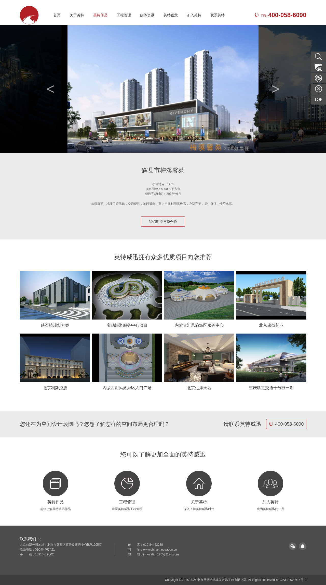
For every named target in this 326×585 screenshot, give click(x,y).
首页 (57, 15)
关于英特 (77, 15)
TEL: (280, 16)
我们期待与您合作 (163, 222)
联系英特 (217, 15)
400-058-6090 (286, 424)
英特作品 (100, 15)
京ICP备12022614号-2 (291, 580)
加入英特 (194, 15)
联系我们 (30, 539)
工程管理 (124, 15)
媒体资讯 (147, 15)
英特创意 (171, 15)
